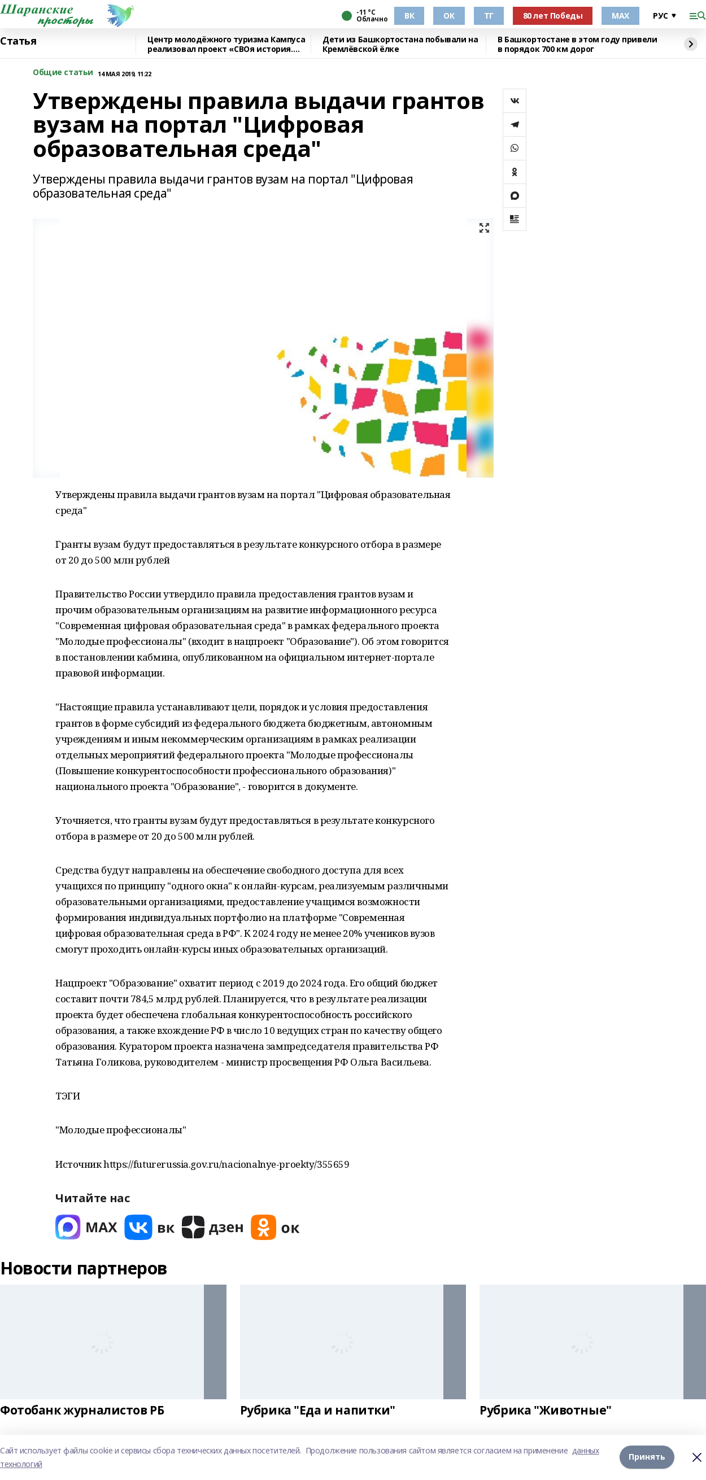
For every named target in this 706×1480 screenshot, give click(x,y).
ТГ (489, 15)
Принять (647, 1457)
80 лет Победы (553, 15)
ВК (409, 15)
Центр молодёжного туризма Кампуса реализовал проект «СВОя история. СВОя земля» (226, 44)
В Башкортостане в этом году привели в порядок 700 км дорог (577, 44)
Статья (18, 41)
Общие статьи (63, 72)
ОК (448, 15)
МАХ (620, 15)
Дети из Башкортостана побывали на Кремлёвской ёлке (400, 44)
